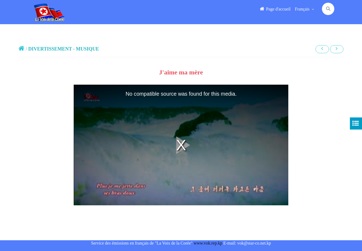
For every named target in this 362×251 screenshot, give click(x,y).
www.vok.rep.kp (208, 243)
